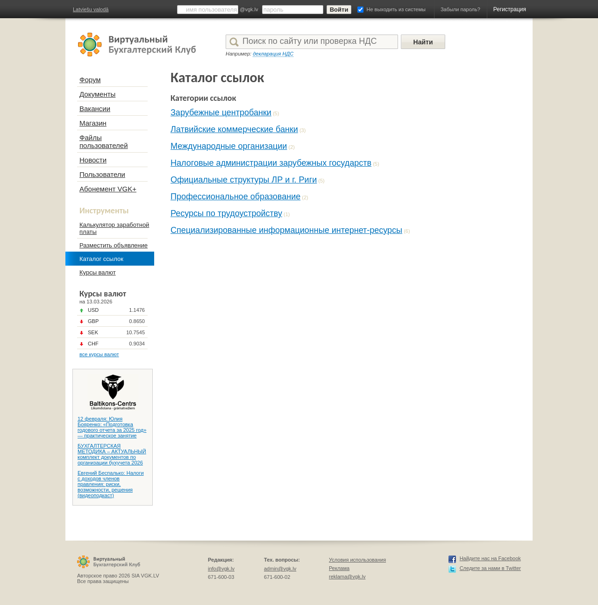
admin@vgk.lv (280, 568)
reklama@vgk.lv (347, 576)
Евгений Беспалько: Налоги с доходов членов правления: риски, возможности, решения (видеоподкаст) (111, 484)
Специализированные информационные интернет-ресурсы (286, 230)
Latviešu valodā (90, 9)
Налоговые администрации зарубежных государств (271, 163)
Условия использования (357, 560)
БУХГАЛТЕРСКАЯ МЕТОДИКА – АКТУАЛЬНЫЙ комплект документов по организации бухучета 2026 (112, 454)
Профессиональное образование (235, 196)
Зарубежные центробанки (221, 112)
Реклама (339, 568)
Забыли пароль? (460, 9)
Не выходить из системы (396, 9)
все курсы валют (99, 354)
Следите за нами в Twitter (490, 568)
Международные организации (229, 146)
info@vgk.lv (221, 568)
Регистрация (509, 9)
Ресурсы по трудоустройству (226, 213)
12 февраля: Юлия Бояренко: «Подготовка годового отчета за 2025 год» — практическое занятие (112, 427)
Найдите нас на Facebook (490, 558)
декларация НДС (273, 53)
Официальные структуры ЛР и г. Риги (244, 179)
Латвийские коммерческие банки (234, 129)
